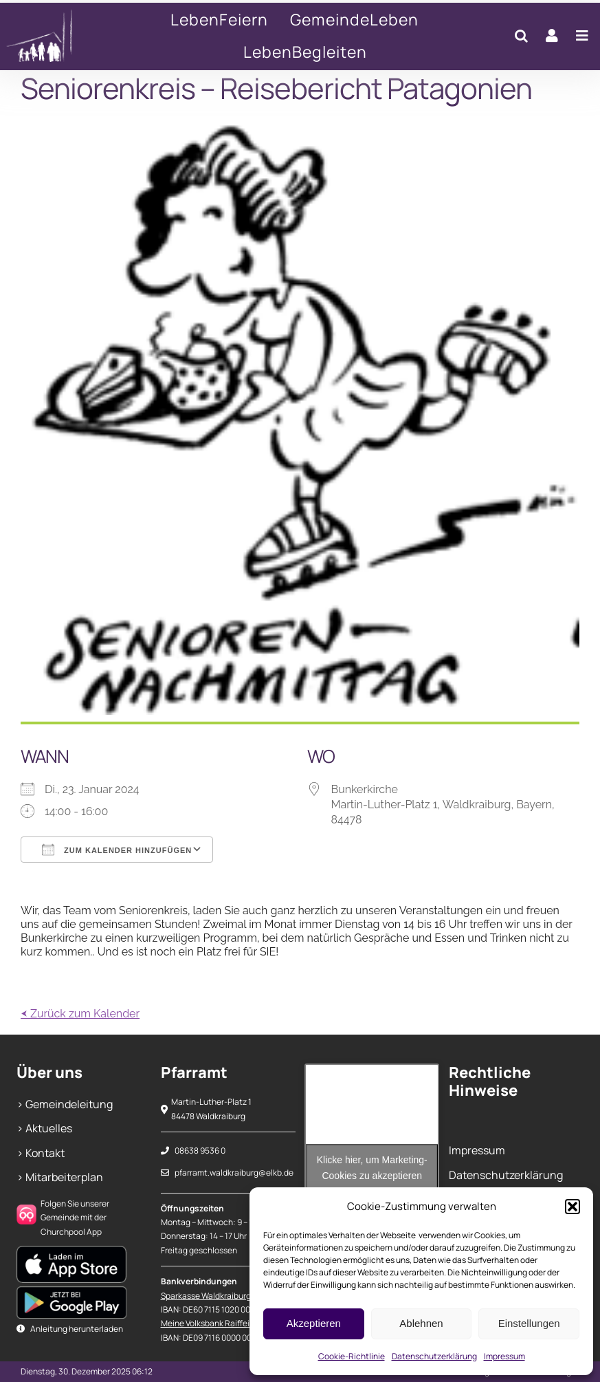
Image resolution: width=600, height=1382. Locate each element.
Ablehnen (421, 1323)
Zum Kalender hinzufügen (117, 849)
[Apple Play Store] (71, 1251)
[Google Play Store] (71, 1291)
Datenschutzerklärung (434, 1356)
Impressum (504, 1356)
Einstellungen (529, 1323)
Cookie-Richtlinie (351, 1356)
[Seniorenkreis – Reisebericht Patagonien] (55, 36)
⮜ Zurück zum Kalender (80, 1013)
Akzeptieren (314, 1323)
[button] (572, 1206)
